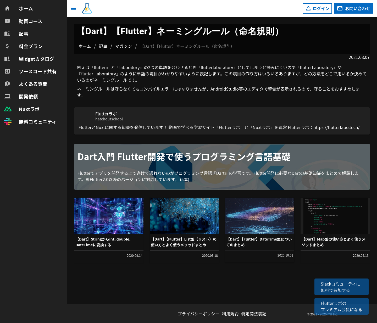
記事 (103, 46)
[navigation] (33, 65)
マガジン (123, 46)
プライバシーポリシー (199, 313)
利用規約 (231, 313)
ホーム (85, 46)
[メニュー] (73, 8)
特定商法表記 (253, 313)
